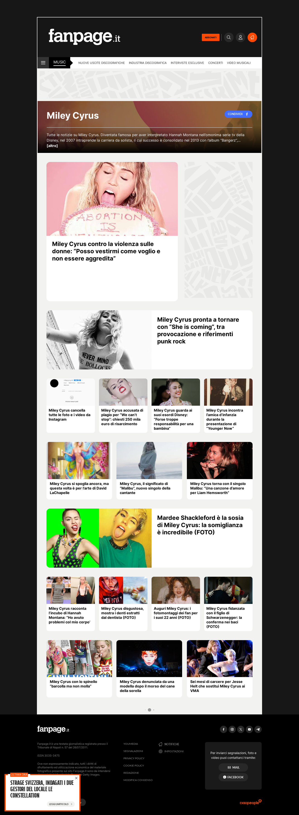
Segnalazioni (133, 751)
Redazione (131, 772)
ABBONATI (211, 37)
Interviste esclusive (187, 63)
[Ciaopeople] (251, 803)
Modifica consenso (138, 780)
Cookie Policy (133, 765)
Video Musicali (239, 63)
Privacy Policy (133, 758)
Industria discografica (148, 63)
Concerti (215, 63)
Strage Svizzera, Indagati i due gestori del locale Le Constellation (41, 790)
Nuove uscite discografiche (101, 63)
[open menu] (43, 62)
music (59, 62)
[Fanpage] (53, 729)
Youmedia (130, 743)
